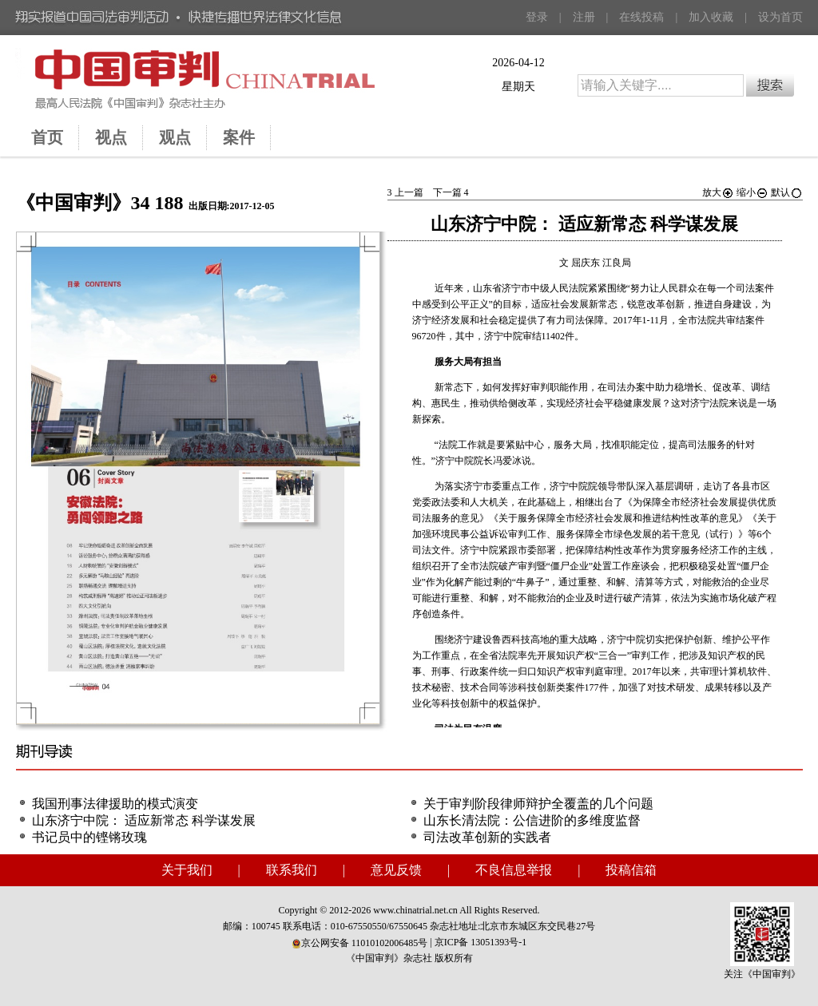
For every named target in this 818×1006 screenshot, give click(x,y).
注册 (584, 17)
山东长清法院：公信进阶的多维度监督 (532, 820)
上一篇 (405, 192)
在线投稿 (641, 17)
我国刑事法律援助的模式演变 (115, 803)
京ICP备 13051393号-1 (481, 942)
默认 (787, 192)
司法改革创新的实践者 (487, 837)
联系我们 (291, 870)
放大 (718, 192)
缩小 (752, 192)
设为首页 (780, 17)
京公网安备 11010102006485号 (360, 943)
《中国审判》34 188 (100, 202)
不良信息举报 (513, 870)
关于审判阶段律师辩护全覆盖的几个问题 (538, 803)
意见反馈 (396, 870)
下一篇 (451, 192)
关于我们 (186, 870)
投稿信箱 (631, 870)
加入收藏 (711, 17)
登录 (537, 17)
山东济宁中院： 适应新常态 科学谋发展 (144, 820)
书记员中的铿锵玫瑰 (89, 837)
